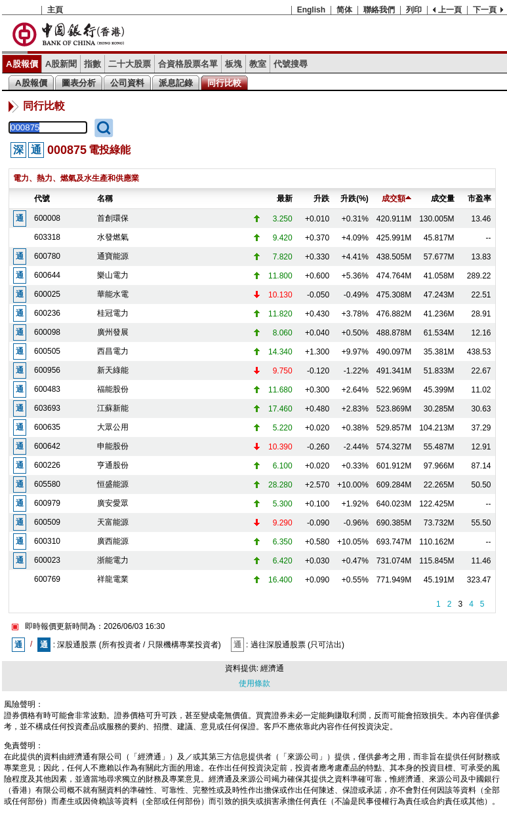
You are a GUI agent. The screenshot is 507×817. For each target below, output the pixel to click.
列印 (414, 9)
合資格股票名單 (188, 64)
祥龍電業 (113, 579)
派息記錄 (176, 83)
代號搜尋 (291, 64)
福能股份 (113, 389)
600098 (47, 332)
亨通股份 (113, 465)
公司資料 (127, 83)
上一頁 (450, 9)
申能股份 (113, 446)
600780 (47, 256)
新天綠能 (113, 370)
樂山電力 (113, 275)
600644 (47, 275)
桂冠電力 (113, 313)
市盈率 (479, 198)
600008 (47, 218)
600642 (47, 446)
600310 (47, 541)
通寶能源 (113, 256)
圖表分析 (79, 83)
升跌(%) (354, 198)
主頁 (55, 9)
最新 (285, 198)
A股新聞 (61, 64)
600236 (47, 313)
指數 (92, 64)
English (311, 9)
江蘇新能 (113, 408)
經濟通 (272, 668)
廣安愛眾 (113, 503)
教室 (257, 64)
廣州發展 (113, 332)
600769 (47, 579)
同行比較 (224, 83)
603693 (47, 408)
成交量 (443, 198)
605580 (47, 484)
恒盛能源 (113, 484)
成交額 (396, 198)
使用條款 (254, 683)
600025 (47, 294)
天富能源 (113, 522)
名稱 (105, 198)
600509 (47, 522)
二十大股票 (129, 64)
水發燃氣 (113, 237)
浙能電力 (113, 560)
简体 (344, 9)
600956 (47, 370)
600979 (47, 503)
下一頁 (485, 9)
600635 (47, 427)
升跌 (321, 198)
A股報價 (22, 64)
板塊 (233, 64)
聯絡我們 (379, 9)
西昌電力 (113, 351)
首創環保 (113, 218)
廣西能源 (113, 541)
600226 (47, 465)
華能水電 (113, 294)
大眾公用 (113, 427)
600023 (47, 560)
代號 (42, 198)
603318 (47, 237)
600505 (47, 351)
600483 (47, 389)
